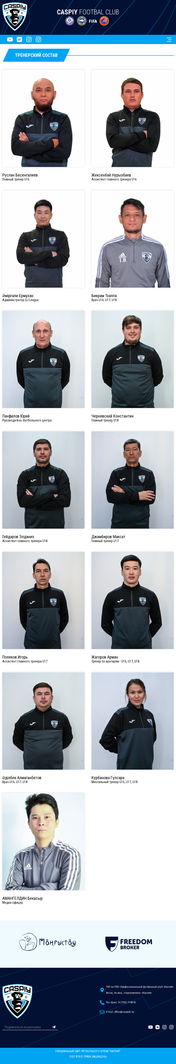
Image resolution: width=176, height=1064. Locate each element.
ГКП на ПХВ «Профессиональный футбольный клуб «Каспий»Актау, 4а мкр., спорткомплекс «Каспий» (140, 989)
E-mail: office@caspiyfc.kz (120, 1011)
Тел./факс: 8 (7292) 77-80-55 (121, 1002)
